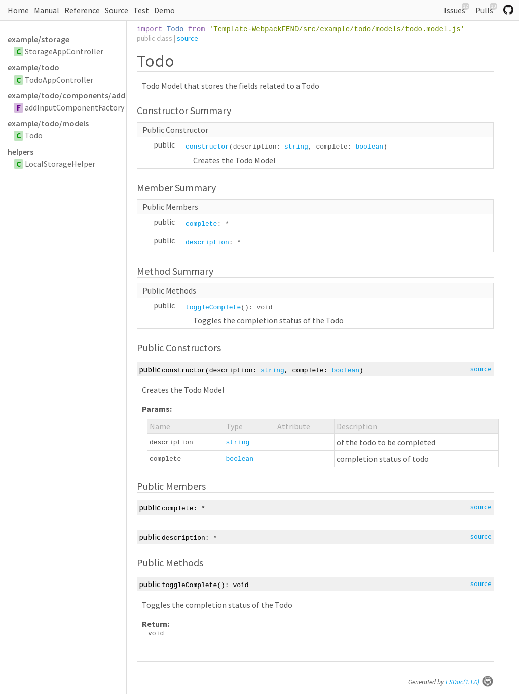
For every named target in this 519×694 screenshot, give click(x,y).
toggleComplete (213, 307)
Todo (34, 135)
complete (201, 224)
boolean (369, 147)
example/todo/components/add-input (67, 95)
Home (18, 10)
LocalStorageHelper (60, 164)
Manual (46, 10)
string (296, 147)
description (207, 242)
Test (141, 10)
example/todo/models (48, 123)
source (187, 38)
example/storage (38, 39)
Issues (456, 9)
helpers (20, 152)
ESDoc (470, 682)
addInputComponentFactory (74, 107)
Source (116, 10)
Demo (164, 10)
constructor (207, 147)
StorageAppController (64, 51)
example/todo (33, 67)
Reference (82, 10)
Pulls (486, 9)
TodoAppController (59, 80)
